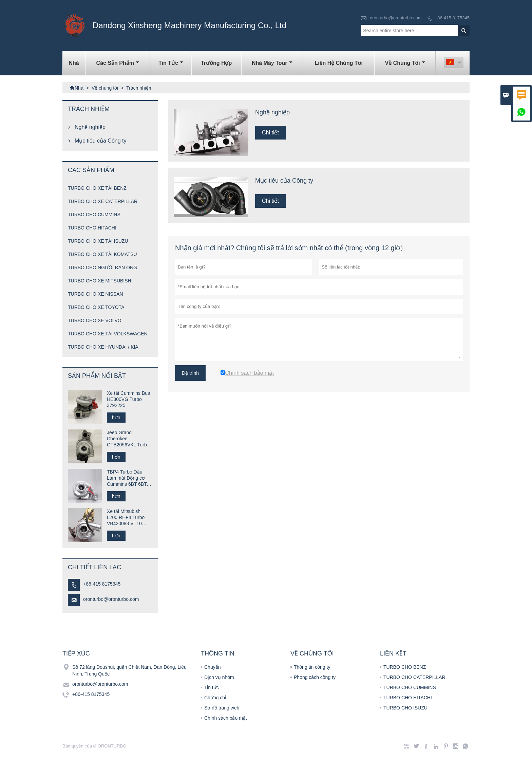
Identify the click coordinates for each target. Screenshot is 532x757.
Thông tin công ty (312, 667)
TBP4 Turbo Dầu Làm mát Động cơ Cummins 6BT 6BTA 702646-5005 (128, 478)
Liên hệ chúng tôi (338, 63)
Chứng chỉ (215, 697)
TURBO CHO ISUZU (405, 707)
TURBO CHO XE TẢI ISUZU (98, 241)
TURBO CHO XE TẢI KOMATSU (102, 254)
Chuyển (212, 667)
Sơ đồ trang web (221, 707)
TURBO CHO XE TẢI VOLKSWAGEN (108, 333)
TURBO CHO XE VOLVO (94, 320)
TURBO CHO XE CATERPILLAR (102, 201)
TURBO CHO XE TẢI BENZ (97, 188)
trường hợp (216, 63)
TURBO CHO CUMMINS (94, 214)
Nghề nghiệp (90, 127)
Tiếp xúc (76, 653)
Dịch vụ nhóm (219, 677)
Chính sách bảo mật (225, 718)
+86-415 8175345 (452, 17)
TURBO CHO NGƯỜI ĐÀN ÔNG (102, 267)
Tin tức (170, 63)
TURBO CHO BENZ (404, 667)
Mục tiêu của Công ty (101, 141)
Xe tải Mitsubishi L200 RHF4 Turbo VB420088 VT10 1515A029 (126, 518)
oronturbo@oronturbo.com (396, 17)
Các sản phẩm (117, 63)
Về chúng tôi (405, 63)
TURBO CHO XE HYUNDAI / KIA (103, 347)
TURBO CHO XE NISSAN (95, 294)
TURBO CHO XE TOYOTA (96, 307)
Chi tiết (270, 132)
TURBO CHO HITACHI (92, 227)
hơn (116, 417)
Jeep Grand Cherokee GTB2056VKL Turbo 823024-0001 (128, 439)
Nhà (74, 63)
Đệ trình (190, 373)
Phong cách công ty (315, 677)
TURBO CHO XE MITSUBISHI (100, 280)
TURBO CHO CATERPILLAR (414, 677)
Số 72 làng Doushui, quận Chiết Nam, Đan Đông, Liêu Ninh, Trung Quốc (129, 670)
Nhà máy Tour (272, 63)
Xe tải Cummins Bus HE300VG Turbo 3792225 (128, 399)
